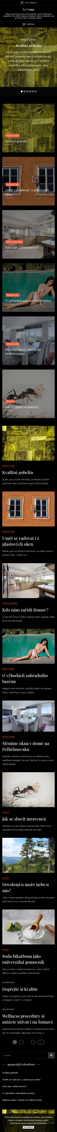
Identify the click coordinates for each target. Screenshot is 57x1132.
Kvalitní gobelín (28, 45)
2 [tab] (24, 91)
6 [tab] (35, 91)
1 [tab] (21, 91)
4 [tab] (30, 91)
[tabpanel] (28, 61)
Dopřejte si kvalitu (19, 989)
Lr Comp (28, 9)
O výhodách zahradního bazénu (28, 301)
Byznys (10, 401)
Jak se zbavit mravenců (21, 407)
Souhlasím (28, 1127)
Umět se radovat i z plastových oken (21, 1079)
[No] (53, 1122)
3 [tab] (27, 91)
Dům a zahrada (14, 241)
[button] (28, 24)
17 (34, 1041)
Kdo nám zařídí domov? (21, 247)
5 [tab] (32, 91)
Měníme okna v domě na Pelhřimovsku (22, 1099)
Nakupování (28, 39)
